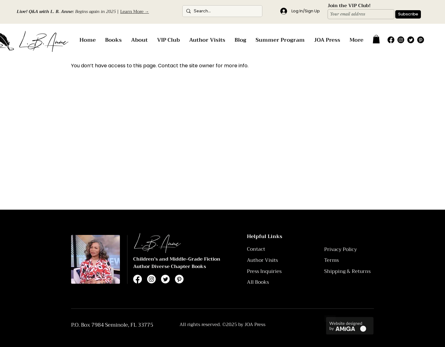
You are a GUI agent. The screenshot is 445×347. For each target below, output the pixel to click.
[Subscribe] (408, 14)
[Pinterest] (420, 39)
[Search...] (221, 11)
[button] (376, 39)
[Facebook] (391, 39)
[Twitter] (410, 39)
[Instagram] (400, 39)
